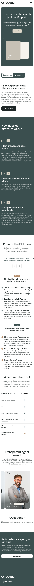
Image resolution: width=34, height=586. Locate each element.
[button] (31, 2)
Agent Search (6, 582)
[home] (8, 3)
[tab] (7, 75)
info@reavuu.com (15, 523)
